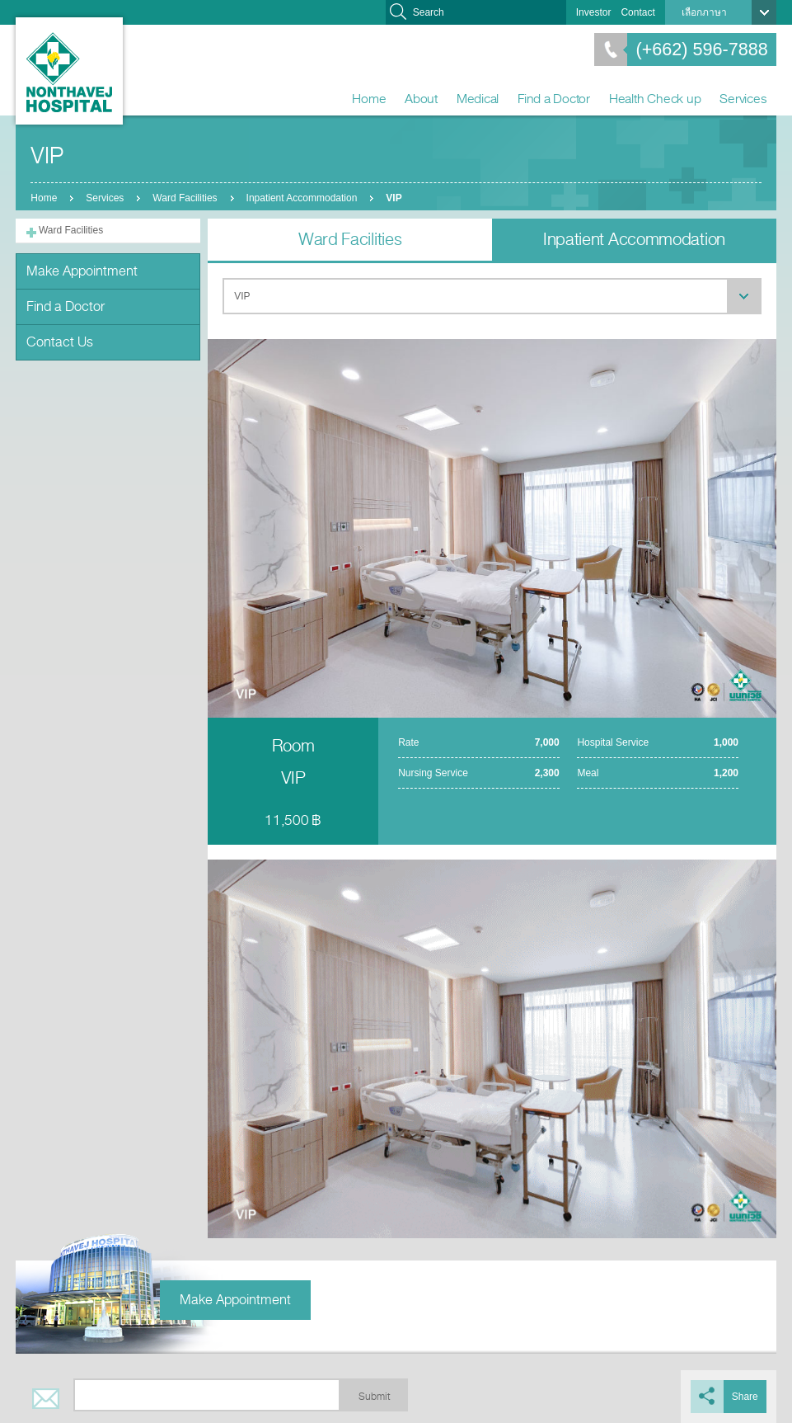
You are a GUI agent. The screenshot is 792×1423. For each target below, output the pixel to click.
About (421, 98)
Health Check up (655, 98)
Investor (594, 12)
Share (745, 1396)
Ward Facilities (184, 198)
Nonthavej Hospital (69, 71)
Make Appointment (82, 271)
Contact (637, 12)
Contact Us (59, 342)
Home (369, 98)
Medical (478, 98)
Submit (374, 1396)
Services (742, 98)
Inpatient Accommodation (302, 198)
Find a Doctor (554, 98)
